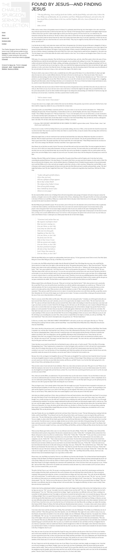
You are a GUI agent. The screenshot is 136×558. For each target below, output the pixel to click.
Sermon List (5, 38)
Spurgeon (13, 14)
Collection (15, 25)
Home (3, 32)
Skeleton (4, 69)
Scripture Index (6, 41)
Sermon (11, 20)
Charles (11, 9)
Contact (4, 44)
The (6, 4)
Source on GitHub (13, 69)
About (3, 35)
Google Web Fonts (18, 67)
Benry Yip (12, 65)
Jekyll (10, 67)
